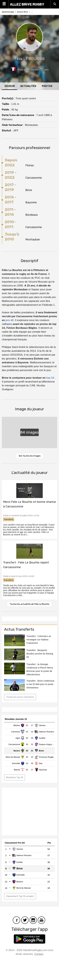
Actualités (28, 86)
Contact (38, 954)
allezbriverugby (8, 12)
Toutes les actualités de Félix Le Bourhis (29, 604)
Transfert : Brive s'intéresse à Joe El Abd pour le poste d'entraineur (40, 684)
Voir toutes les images (30, 456)
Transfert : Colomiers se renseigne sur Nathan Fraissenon (38, 639)
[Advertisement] (29, 811)
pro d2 (10, 320)
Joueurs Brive (22, 12)
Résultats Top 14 (14, 777)
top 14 (50, 377)
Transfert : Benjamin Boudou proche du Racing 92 (39, 653)
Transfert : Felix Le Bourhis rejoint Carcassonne (26, 565)
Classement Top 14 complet (20, 896)
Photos (47, 86)
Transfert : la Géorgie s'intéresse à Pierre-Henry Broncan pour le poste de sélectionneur (39, 669)
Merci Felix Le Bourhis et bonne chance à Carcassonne (29, 504)
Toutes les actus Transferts (20, 697)
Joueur (9, 86)
